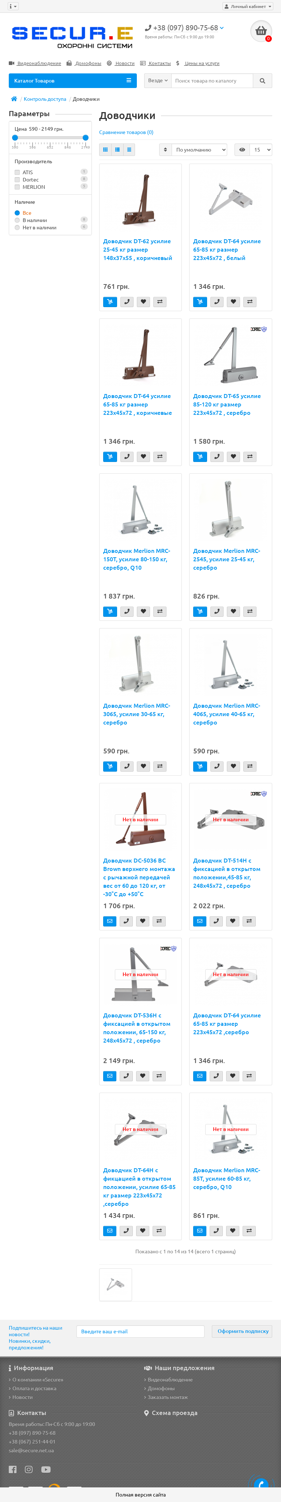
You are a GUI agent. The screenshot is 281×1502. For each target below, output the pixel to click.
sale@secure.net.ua (31, 1450)
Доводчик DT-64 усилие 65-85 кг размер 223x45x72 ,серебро (227, 1023)
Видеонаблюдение (35, 63)
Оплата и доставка (32, 1388)
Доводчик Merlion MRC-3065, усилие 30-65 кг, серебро (136, 714)
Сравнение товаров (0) (126, 132)
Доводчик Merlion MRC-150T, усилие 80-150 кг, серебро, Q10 (136, 559)
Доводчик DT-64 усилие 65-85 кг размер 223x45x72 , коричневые (137, 404)
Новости (121, 63)
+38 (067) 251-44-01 (32, 1442)
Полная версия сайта (141, 1495)
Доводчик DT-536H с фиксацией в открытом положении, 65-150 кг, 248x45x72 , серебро (137, 1028)
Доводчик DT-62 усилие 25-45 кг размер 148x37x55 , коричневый (137, 249)
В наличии (50, 220)
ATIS (50, 172)
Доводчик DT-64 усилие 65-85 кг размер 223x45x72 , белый (227, 249)
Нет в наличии (50, 227)
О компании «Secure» (36, 1380)
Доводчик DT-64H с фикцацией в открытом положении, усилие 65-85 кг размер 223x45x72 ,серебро (139, 1187)
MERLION (50, 186)
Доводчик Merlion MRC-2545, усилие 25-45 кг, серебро (226, 559)
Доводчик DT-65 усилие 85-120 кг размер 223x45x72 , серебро (227, 404)
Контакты (155, 63)
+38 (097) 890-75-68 (32, 1433)
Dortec (50, 179)
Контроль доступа (45, 99)
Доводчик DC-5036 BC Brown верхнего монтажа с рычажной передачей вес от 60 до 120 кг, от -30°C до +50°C (139, 877)
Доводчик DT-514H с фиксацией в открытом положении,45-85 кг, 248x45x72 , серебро (227, 873)
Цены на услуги (198, 63)
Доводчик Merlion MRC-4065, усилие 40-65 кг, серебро (226, 714)
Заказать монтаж (166, 1397)
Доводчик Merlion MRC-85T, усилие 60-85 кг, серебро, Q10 (226, 1178)
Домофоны (84, 63)
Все (23, 213)
